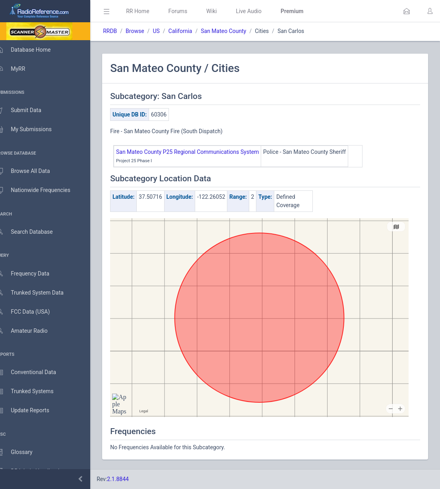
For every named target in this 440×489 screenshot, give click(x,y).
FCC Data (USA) (30, 312)
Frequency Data (30, 273)
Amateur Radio (29, 331)
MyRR (18, 68)
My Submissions (31, 129)
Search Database (32, 232)
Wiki (223, 11)
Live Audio (260, 11)
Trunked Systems (32, 391)
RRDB (121, 31)
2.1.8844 (129, 479)
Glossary (22, 452)
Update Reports (30, 410)
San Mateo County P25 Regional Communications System (199, 152)
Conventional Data (34, 372)
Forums (189, 11)
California (192, 31)
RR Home (149, 11)
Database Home (31, 49)
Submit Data (26, 110)
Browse (146, 31)
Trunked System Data (37, 292)
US (167, 31)
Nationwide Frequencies (41, 190)
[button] (406, 11)
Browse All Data (30, 171)
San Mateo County (235, 31)
